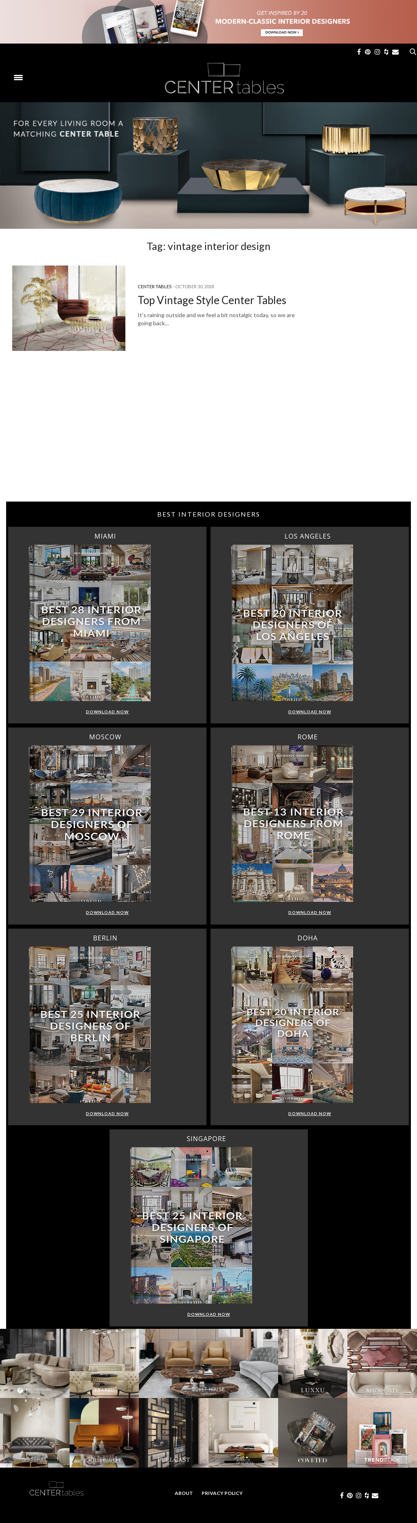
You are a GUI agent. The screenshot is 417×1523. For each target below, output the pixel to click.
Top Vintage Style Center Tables (212, 300)
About (184, 1493)
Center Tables (154, 286)
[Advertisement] (208, 436)
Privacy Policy (222, 1493)
